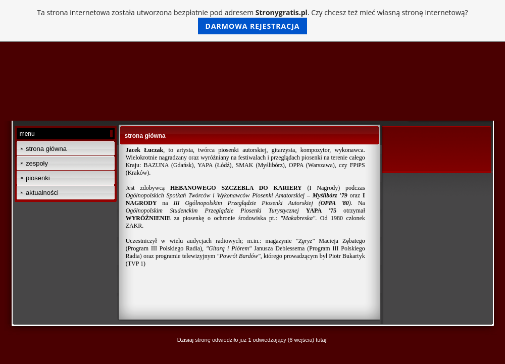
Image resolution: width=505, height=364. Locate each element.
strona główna (46, 148)
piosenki (38, 178)
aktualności (42, 192)
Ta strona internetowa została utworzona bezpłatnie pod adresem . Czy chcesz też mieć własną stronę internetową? (252, 21)
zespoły (37, 163)
